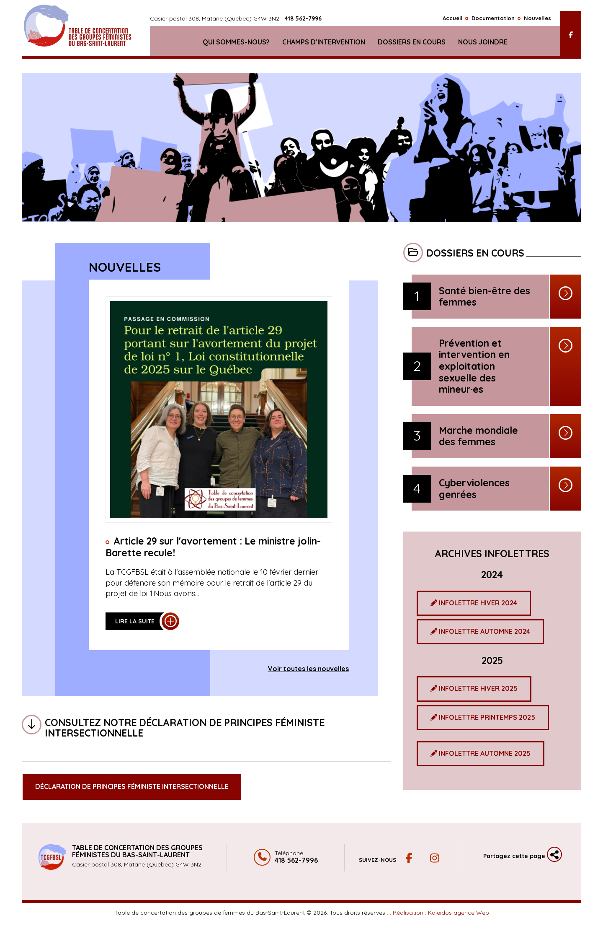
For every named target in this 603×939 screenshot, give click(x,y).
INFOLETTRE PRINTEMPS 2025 (482, 717)
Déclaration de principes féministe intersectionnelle (132, 786)
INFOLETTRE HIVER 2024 (473, 603)
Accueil (452, 19)
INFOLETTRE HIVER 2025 (474, 688)
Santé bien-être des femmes (484, 296)
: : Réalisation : (438, 912)
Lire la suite (135, 621)
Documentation (493, 19)
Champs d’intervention (323, 43)
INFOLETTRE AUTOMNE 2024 (480, 631)
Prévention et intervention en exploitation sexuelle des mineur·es (474, 366)
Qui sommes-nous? (236, 43)
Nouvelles (537, 19)
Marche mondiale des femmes (478, 436)
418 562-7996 (303, 20)
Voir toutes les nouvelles (308, 668)
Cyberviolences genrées (474, 488)
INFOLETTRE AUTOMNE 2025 (480, 753)
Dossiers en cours (412, 43)
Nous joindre (483, 43)
